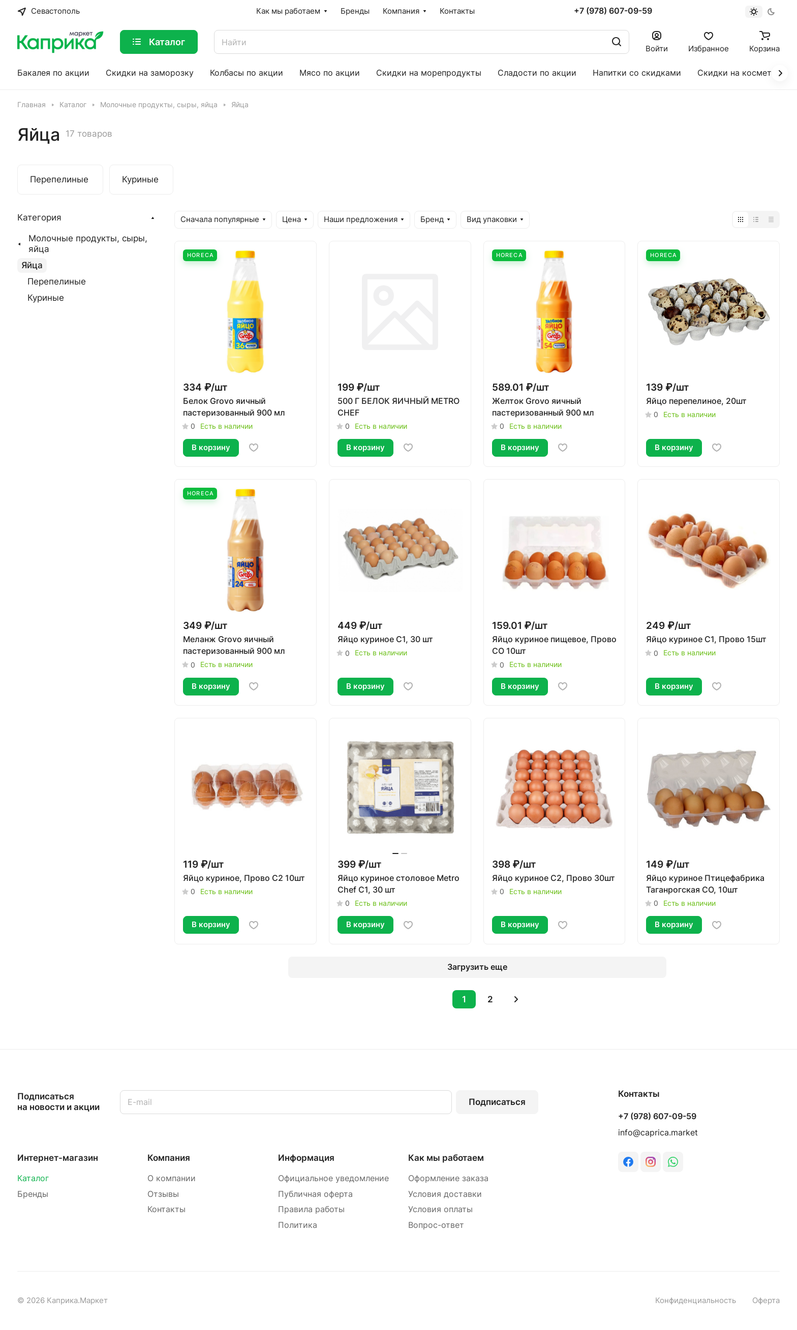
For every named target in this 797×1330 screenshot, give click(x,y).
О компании (171, 1178)
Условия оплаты (440, 1209)
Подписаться (497, 1102)
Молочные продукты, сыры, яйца (87, 243)
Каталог (33, 1178)
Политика (297, 1225)
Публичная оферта (315, 1194)
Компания (168, 1158)
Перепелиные (56, 281)
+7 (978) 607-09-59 (613, 11)
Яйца (32, 265)
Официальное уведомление (333, 1178)
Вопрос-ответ (436, 1225)
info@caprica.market (658, 1132)
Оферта (766, 1300)
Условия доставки (445, 1194)
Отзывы (163, 1194)
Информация (306, 1158)
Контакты (166, 1209)
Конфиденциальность (695, 1300)
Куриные (45, 298)
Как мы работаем (446, 1158)
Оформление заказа (448, 1178)
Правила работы (311, 1209)
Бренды (32, 1194)
